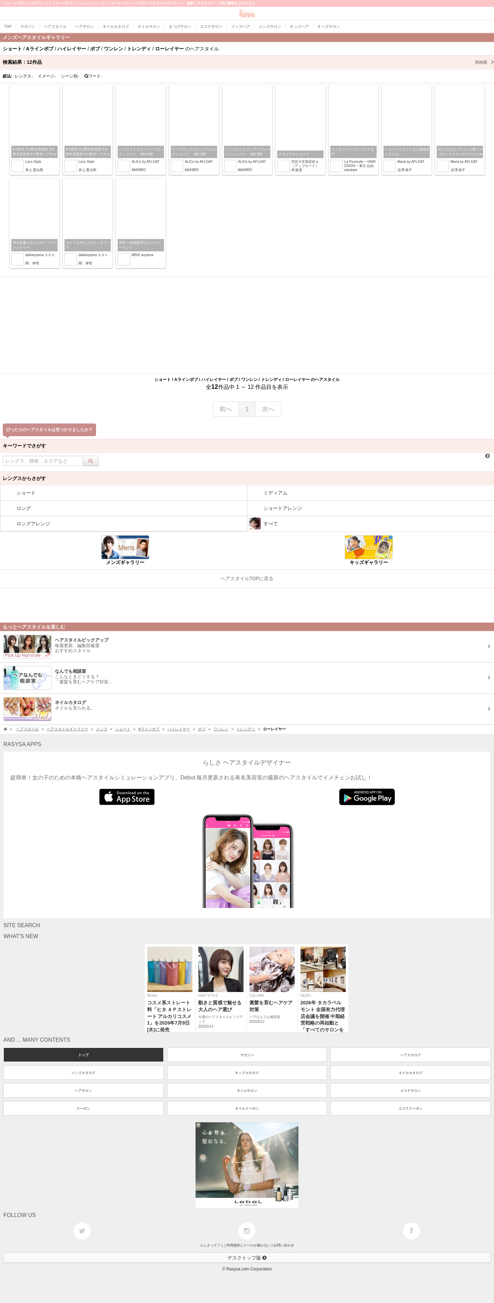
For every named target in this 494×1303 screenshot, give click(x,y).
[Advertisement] (247, 325)
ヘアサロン (83, 1090)
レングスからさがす (24, 478)
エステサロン (410, 1090)
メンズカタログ (83, 1073)
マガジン (247, 1055)
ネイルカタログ (411, 1073)
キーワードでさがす (24, 446)
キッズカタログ (247, 1073)
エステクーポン (411, 1108)
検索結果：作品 (248, 62)
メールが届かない (257, 1245)
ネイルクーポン (247, 1108)
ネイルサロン (247, 1090)
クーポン (83, 1108)
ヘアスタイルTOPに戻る (247, 578)
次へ (268, 409)
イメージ (47, 76)
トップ (83, 1055)
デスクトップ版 (247, 1257)
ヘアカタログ (410, 1055)
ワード (93, 76)
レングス (24, 76)
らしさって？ (210, 1245)
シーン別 (70, 76)
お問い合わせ (283, 1245)
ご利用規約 (231, 1245)
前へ (226, 409)
